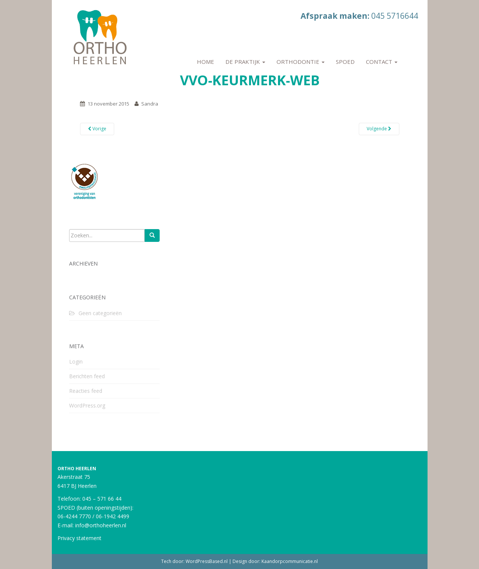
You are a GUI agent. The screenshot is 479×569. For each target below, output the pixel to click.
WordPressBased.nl (207, 561)
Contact (381, 61)
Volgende (379, 128)
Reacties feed (85, 390)
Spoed (345, 61)
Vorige (97, 128)
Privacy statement (79, 538)
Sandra (149, 103)
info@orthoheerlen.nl (100, 525)
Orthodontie (301, 61)
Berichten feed (87, 376)
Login (76, 361)
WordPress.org (87, 405)
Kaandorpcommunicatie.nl (289, 561)
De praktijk (245, 61)
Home (205, 61)
